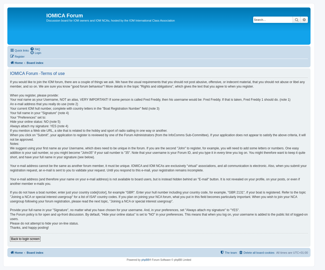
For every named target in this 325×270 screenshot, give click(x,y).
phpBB (145, 259)
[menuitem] (35, 49)
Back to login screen (25, 239)
